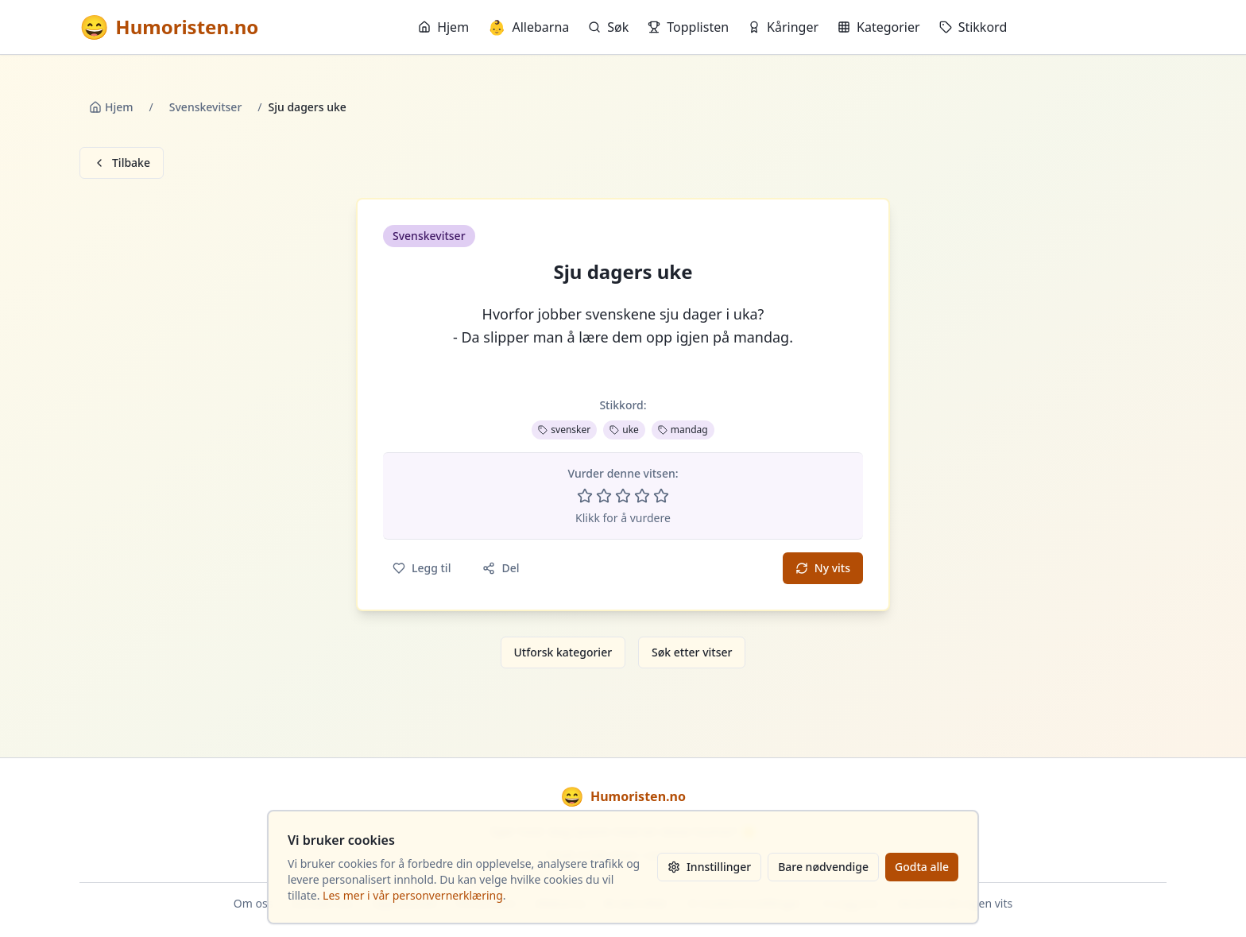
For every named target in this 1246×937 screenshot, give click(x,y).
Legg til (422, 567)
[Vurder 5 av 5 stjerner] (661, 496)
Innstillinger (709, 866)
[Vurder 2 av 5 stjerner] (604, 496)
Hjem (443, 27)
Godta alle (922, 866)
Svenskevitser (205, 106)
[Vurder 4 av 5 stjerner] (642, 496)
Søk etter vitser (692, 652)
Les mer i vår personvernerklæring (413, 895)
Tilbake (121, 162)
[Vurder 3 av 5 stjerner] (623, 496)
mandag (683, 429)
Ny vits (822, 567)
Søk (608, 27)
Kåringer (783, 27)
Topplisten (688, 27)
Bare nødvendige (823, 866)
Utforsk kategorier (563, 652)
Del (500, 567)
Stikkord (973, 27)
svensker (564, 429)
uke (624, 429)
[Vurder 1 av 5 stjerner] (585, 496)
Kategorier (879, 27)
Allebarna (528, 27)
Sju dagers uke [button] (622, 272)
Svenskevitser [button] (429, 235)
